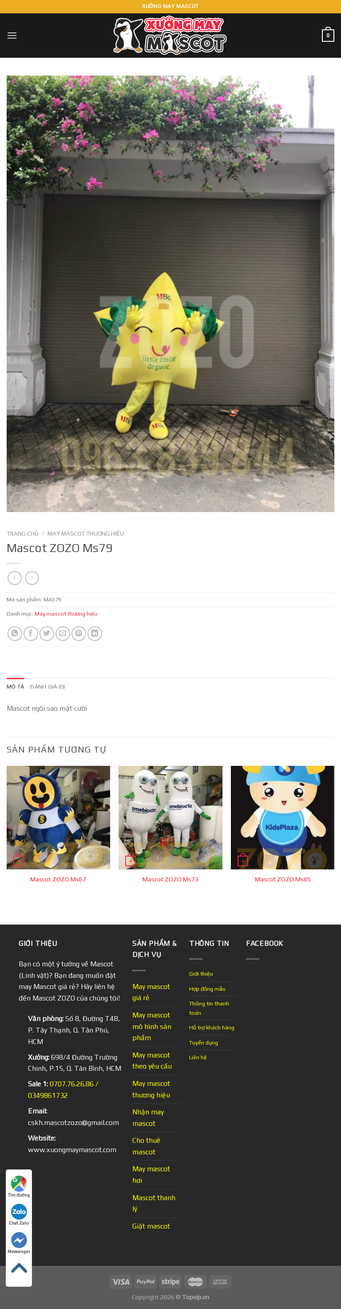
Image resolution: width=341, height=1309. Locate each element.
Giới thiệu (201, 973)
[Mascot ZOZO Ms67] (58, 817)
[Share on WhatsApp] (15, 633)
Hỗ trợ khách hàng (211, 1027)
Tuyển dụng (203, 1042)
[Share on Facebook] (31, 633)
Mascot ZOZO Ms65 (283, 879)
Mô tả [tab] (15, 686)
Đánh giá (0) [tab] (47, 686)
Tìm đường (19, 1186)
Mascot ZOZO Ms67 (58, 879)
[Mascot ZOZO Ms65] (282, 817)
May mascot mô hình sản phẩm (151, 1026)
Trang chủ (23, 533)
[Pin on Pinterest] (78, 633)
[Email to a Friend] (63, 633)
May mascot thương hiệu (86, 533)
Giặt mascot (151, 1226)
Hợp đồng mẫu (207, 988)
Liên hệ (198, 1057)
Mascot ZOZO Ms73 (170, 879)
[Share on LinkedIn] (94, 633)
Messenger (19, 1243)
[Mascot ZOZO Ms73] (170, 817)
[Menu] (12, 35)
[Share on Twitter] (47, 633)
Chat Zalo (19, 1214)
